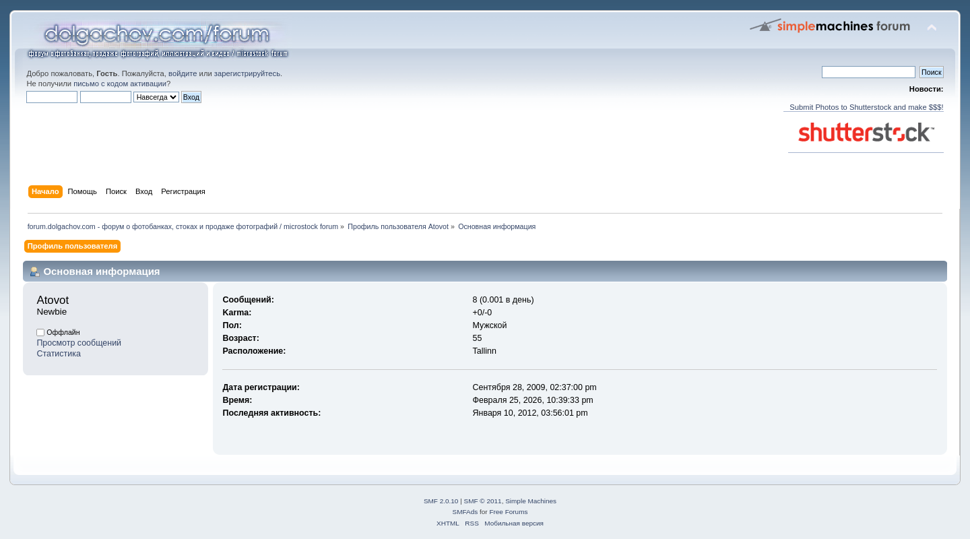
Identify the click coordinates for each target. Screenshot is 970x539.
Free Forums (508, 511)
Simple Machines (530, 501)
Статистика (58, 353)
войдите (182, 73)
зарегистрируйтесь (247, 73)
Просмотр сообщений (78, 343)
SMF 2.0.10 (441, 501)
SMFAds (465, 511)
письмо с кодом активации (119, 84)
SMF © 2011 (483, 501)
